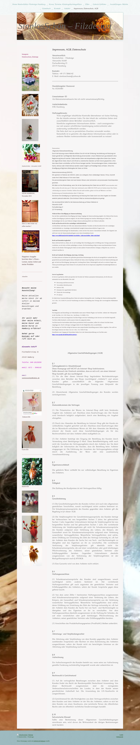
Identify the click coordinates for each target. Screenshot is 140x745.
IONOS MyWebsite (39, 741)
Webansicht (119, 737)
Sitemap (30, 735)
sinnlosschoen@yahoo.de (30, 378)
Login (121, 734)
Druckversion (22, 735)
